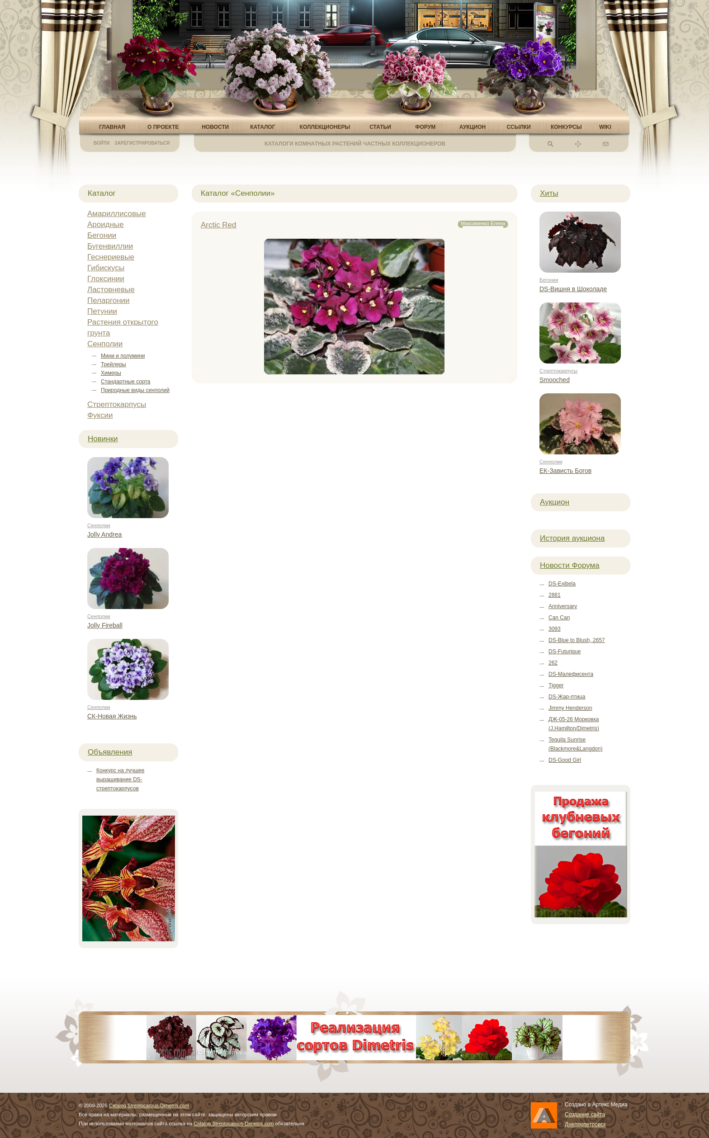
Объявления (110, 752)
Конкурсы (566, 127)
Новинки (103, 438)
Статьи (380, 127)
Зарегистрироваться (142, 143)
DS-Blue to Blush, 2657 (576, 640)
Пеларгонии (108, 300)
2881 (554, 595)
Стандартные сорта (125, 381)
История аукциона (572, 538)
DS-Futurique (564, 651)
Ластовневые (111, 289)
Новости (215, 127)
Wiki (605, 127)
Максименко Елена (483, 223)
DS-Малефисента (570, 674)
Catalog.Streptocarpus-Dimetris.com (149, 1105)
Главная (112, 127)
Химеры (111, 373)
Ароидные (105, 224)
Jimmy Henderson (570, 708)
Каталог (262, 127)
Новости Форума (570, 565)
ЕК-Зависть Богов (565, 470)
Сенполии (105, 344)
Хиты (549, 193)
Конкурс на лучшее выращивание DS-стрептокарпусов (120, 779)
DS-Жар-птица (566, 697)
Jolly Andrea (104, 534)
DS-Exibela (562, 584)
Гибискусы (105, 268)
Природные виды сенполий (135, 390)
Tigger (556, 685)
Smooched (554, 379)
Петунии (102, 311)
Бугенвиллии (110, 246)
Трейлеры (113, 364)
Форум (425, 127)
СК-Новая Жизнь (112, 716)
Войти (101, 143)
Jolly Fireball (105, 625)
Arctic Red (218, 225)
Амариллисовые (116, 213)
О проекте (163, 127)
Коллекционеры (325, 127)
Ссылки (518, 127)
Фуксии (100, 415)
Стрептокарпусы (116, 404)
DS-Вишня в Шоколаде (573, 289)
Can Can (559, 617)
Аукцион (472, 127)
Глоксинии (105, 278)
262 (553, 663)
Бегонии (101, 235)
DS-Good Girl (564, 760)
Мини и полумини (123, 356)
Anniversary (562, 606)
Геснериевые (110, 257)
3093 (554, 629)
